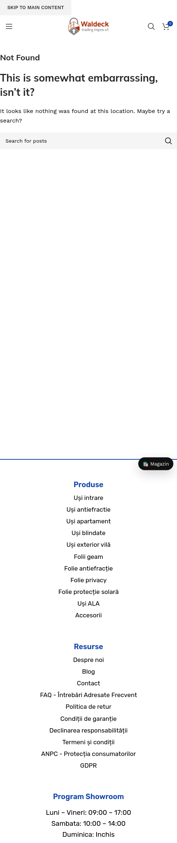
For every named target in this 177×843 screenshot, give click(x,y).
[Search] (151, 26)
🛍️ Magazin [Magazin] (156, 463)
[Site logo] (88, 25)
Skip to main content (35, 7)
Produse (88, 484)
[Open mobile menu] (9, 26)
